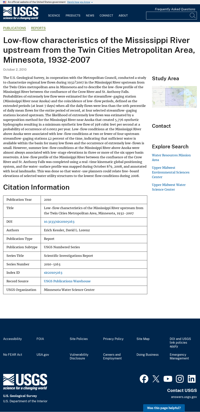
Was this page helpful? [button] (164, 408)
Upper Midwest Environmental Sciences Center (170, 172)
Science (54, 15)
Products (73, 15)
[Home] (20, 19)
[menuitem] (54, 13)
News (90, 15)
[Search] (193, 15)
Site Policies (79, 339)
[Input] (171, 15)
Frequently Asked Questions (175, 9)
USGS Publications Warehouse (67, 281)
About (123, 15)
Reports (38, 28)
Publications (14, 28)
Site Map (143, 339)
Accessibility (12, 339)
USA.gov (43, 355)
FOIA (40, 339)
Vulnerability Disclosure (79, 356)
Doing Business (148, 355)
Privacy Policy (113, 339)
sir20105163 (53, 273)
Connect (106, 15)
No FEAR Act (12, 355)
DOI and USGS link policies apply (180, 342)
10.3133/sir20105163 (59, 222)
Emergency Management (179, 356)
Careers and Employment (112, 356)
